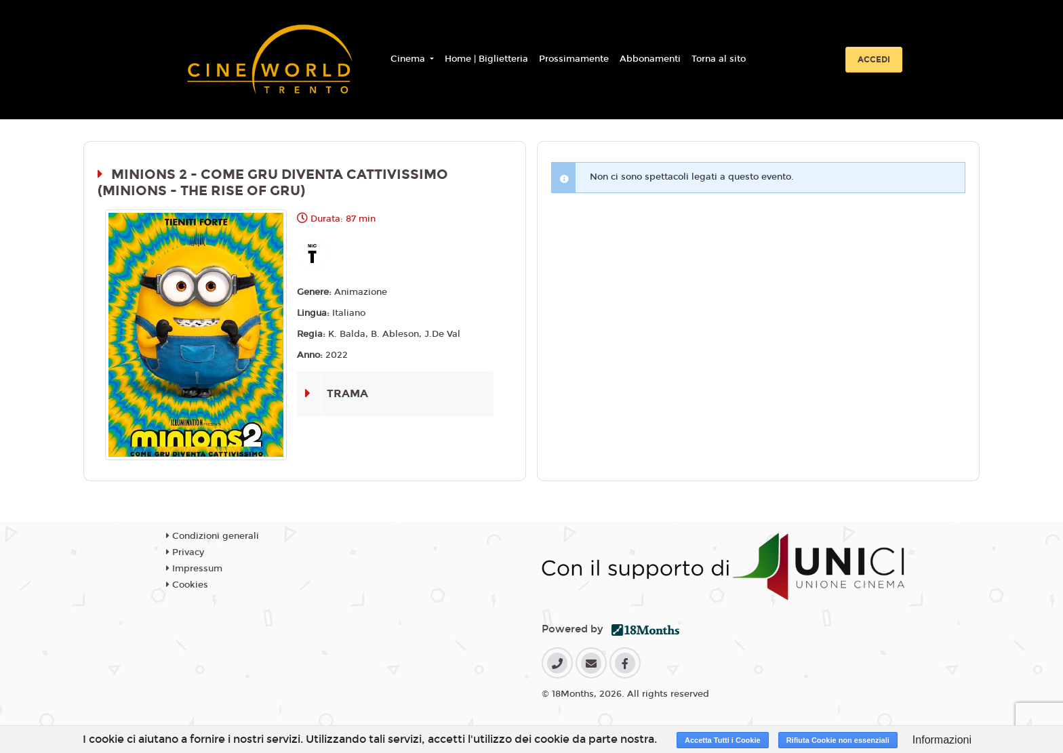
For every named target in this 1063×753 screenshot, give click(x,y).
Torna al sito (718, 59)
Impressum (194, 568)
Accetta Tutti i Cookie (723, 740)
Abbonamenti (650, 59)
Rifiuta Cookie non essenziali (837, 740)
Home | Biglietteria (486, 59)
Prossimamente (574, 59)
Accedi (874, 59)
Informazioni (941, 740)
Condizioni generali (212, 536)
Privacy (185, 552)
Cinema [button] (409, 59)
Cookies (187, 584)
